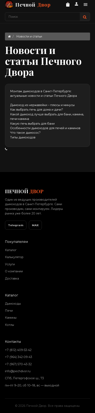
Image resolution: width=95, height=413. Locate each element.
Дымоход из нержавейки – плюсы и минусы (42, 105)
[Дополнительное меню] (85, 4)
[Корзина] (68, 4)
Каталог (10, 250)
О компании (14, 271)
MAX (35, 225)
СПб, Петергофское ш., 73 (24, 378)
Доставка (12, 278)
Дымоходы (13, 303)
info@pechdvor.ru (17, 371)
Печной (28, 4)
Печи (9, 310)
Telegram (15, 225)
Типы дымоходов (22, 137)
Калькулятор (14, 257)
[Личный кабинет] (76, 4)
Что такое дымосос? (25, 133)
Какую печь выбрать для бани (32, 123)
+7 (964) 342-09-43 (18, 357)
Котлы (9, 325)
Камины (10, 317)
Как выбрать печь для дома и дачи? (36, 109)
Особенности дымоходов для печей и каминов (45, 128)
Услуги (10, 264)
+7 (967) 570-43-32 (18, 364)
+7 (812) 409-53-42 (18, 350)
